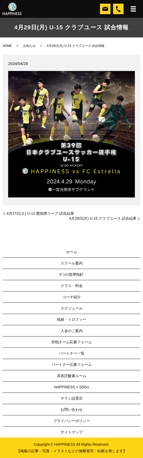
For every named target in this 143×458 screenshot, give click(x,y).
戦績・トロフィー (71, 319)
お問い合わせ (72, 409)
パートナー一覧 (71, 353)
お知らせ (29, 46)
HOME (7, 46)
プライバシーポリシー (71, 421)
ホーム (71, 252)
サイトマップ (72, 432)
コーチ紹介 (71, 297)
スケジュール (72, 308)
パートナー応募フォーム (71, 364)
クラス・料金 (72, 286)
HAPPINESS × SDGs (71, 387)
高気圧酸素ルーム (71, 376)
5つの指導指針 (72, 274)
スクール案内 (72, 263)
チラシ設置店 (72, 398)
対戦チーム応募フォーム (71, 342)
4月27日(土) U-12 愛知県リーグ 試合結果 (40, 213)
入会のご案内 (72, 331)
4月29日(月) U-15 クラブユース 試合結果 (102, 218)
